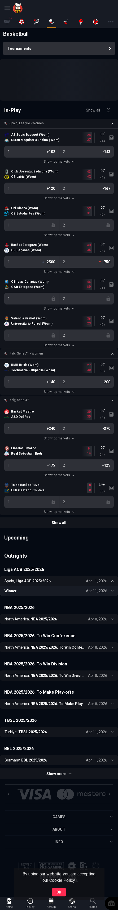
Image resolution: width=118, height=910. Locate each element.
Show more (59, 774)
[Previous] (8, 794)
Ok (58, 892)
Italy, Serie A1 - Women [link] (26, 353)
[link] (25, 8)
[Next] (109, 794)
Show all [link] (93, 110)
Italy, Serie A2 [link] (19, 400)
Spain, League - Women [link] (27, 123)
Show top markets (59, 161)
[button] (59, 123)
